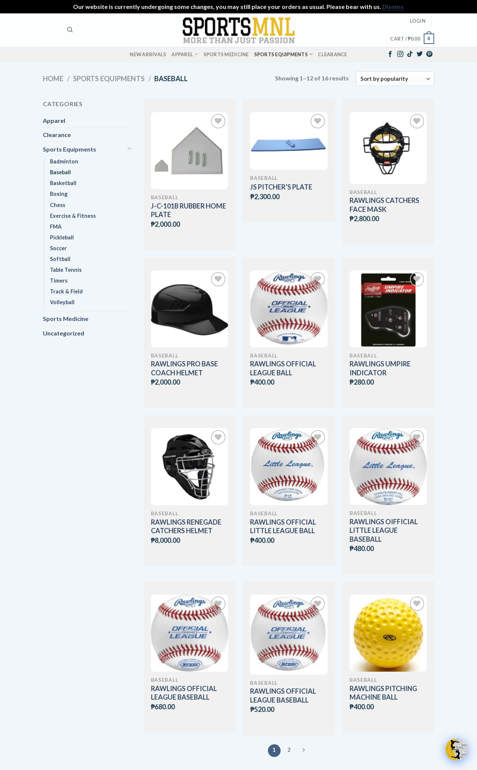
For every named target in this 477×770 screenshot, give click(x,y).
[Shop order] (395, 78)
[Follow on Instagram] (400, 54)
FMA (55, 226)
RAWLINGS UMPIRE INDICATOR (380, 368)
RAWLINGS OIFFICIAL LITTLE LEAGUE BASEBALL (384, 530)
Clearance (332, 54)
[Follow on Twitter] (420, 54)
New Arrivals (148, 54)
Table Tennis (66, 270)
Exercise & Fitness (73, 216)
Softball (60, 259)
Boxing (58, 194)
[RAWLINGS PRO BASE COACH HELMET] (189, 308)
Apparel (184, 54)
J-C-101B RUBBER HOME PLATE (188, 210)
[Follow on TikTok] (410, 54)
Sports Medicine (226, 54)
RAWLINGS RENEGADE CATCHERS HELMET (186, 526)
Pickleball (62, 237)
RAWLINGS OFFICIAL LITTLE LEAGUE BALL (283, 526)
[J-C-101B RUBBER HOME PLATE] (189, 150)
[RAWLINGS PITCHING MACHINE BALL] (388, 633)
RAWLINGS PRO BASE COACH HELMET (184, 368)
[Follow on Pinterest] (429, 54)
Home (53, 78)
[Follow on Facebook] (390, 54)
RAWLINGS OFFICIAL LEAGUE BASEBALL (184, 692)
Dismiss (393, 6)
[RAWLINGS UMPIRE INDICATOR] (388, 308)
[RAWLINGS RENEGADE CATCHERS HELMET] (189, 466)
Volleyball (62, 302)
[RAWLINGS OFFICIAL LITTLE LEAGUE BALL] (288, 466)
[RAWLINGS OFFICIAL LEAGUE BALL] (288, 308)
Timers (58, 280)
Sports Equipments (283, 54)
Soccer (58, 248)
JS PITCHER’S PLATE (281, 187)
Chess (57, 205)
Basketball (63, 183)
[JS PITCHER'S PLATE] (288, 141)
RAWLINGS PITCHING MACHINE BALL (383, 692)
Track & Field (66, 291)
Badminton (64, 161)
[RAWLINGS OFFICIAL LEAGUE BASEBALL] (189, 633)
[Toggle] (129, 148)
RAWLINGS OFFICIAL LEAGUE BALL (283, 368)
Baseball (60, 172)
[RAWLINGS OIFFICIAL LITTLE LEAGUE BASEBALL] (388, 466)
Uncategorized (63, 333)
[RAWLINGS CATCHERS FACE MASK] (388, 148)
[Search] (70, 30)
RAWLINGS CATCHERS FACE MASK (384, 204)
